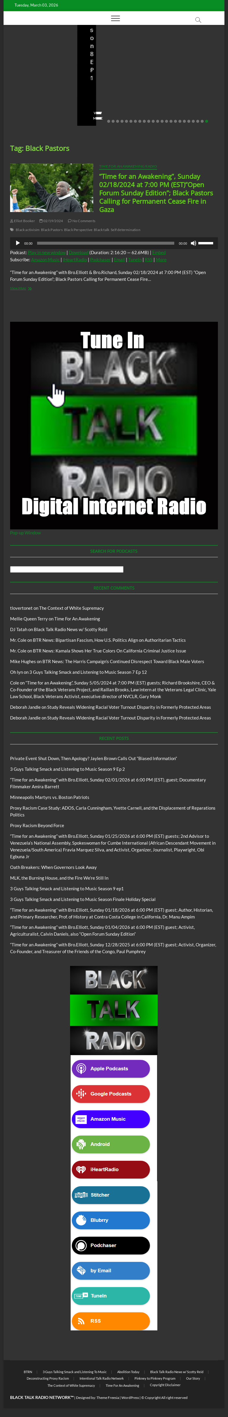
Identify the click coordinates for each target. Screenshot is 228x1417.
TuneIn (135, 259)
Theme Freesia (107, 1397)
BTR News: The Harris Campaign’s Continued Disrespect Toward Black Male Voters (123, 661)
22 (202, 121)
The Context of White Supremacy (71, 608)
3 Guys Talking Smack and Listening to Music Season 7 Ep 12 (88, 672)
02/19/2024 (51, 221)
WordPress (130, 1397)
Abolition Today (128, 1372)
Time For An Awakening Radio (128, 166)
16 (175, 121)
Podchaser (100, 259)
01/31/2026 (186, 101)
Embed (159, 252)
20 (193, 121)
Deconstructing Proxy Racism (48, 1378)
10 (148, 121)
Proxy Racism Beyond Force (37, 825)
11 (153, 121)
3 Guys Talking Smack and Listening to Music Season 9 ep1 (67, 888)
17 (179, 121)
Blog (24, 51)
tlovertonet (21, 608)
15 (171, 121)
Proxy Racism (190, 75)
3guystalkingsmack (103, 101)
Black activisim (27, 229)
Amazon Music (45, 259)
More (161, 259)
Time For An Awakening (77, 618)
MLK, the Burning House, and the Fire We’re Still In (59, 878)
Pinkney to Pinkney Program (154, 1378)
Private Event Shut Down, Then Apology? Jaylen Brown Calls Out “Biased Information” (39, 77)
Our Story (193, 1378)
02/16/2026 (94, 109)
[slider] (105, 243)
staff (16, 101)
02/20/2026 (39, 101)
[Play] (18, 243)
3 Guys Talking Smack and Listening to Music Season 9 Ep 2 (113, 85)
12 (157, 121)
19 (188, 121)
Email (119, 259)
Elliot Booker (22, 221)
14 (166, 121)
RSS (149, 259)
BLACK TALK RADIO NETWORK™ (42, 1397)
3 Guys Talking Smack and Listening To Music (106, 65)
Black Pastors (52, 229)
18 (184, 121)
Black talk (101, 229)
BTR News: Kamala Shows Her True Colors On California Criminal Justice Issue (109, 650)
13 (162, 121)
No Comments (24, 109)
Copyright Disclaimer (165, 1385)
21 (197, 121)
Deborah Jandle (25, 707)
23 (206, 121)
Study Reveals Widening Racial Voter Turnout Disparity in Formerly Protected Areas (129, 707)
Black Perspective (78, 229)
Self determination (125, 229)
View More (22, 118)
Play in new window (47, 252)
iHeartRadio (75, 259)
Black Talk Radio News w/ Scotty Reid (70, 629)
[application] (114, 243)
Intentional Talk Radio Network (102, 1378)
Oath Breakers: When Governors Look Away (53, 867)
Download (78, 252)
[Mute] (194, 243)
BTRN (35, 51)
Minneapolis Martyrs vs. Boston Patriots (185, 89)
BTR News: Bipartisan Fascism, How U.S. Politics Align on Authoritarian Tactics (109, 640)
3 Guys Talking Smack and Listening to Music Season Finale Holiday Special (83, 899)
